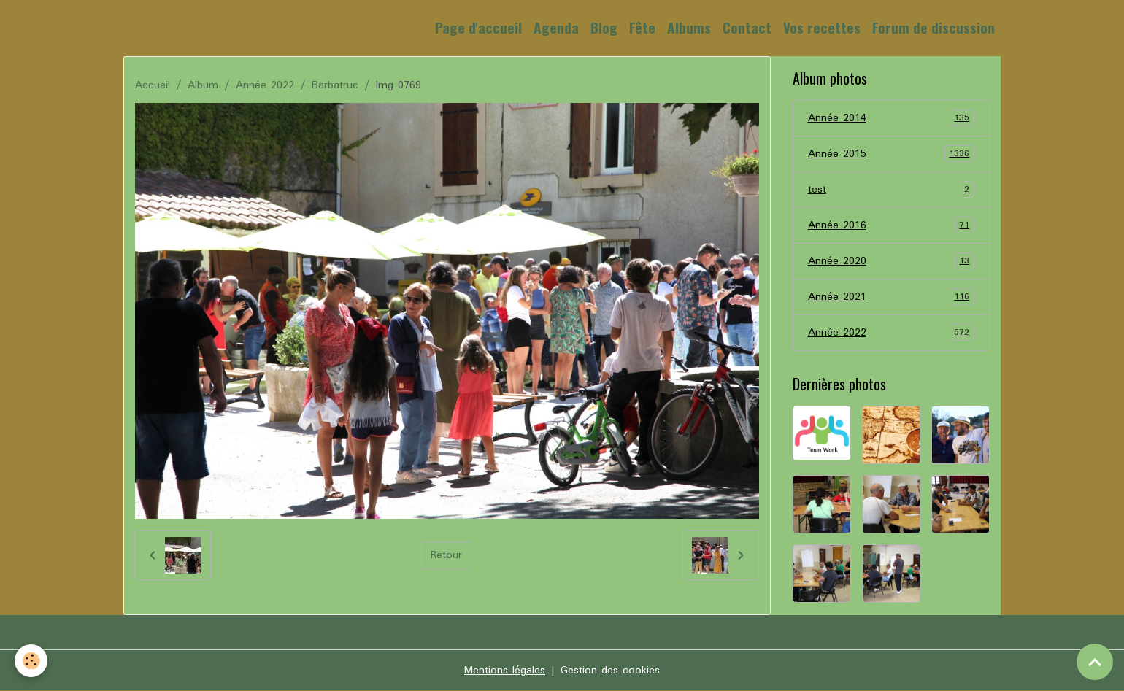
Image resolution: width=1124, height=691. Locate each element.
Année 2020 (891, 261)
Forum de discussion (933, 27)
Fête (642, 27)
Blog (603, 27)
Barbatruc (335, 85)
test (891, 189)
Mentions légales (504, 670)
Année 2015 (891, 154)
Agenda (556, 27)
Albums (689, 27)
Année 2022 (265, 85)
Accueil (152, 85)
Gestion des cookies (610, 670)
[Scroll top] (1095, 662)
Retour (446, 555)
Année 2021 (891, 297)
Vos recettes (822, 27)
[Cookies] (31, 660)
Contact (747, 27)
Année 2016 (891, 225)
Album (203, 85)
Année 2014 (891, 118)
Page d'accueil (478, 27)
